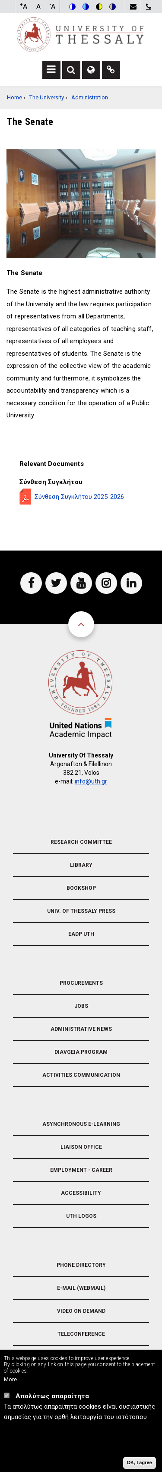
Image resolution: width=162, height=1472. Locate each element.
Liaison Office (81, 1147)
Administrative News (81, 1029)
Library (81, 865)
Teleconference (81, 1334)
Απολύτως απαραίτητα (52, 1397)
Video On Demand (81, 1311)
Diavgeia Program (81, 1052)
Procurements (81, 983)
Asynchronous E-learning (81, 1124)
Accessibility (81, 1193)
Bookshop (81, 888)
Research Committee (81, 842)
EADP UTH (81, 934)
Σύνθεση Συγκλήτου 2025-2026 (79, 497)
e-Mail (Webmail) (81, 1288)
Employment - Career (81, 1170)
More (10, 1380)
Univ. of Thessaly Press (81, 911)
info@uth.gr (91, 781)
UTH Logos (81, 1216)
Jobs (81, 1006)
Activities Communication (81, 1075)
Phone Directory (81, 1265)
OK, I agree (139, 1463)
